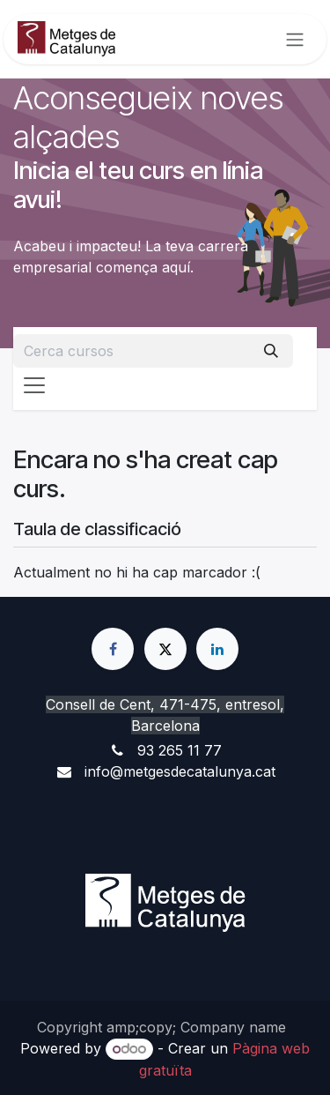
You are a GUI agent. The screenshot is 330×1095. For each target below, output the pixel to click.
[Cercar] (271, 351)
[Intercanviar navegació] (294, 39)
